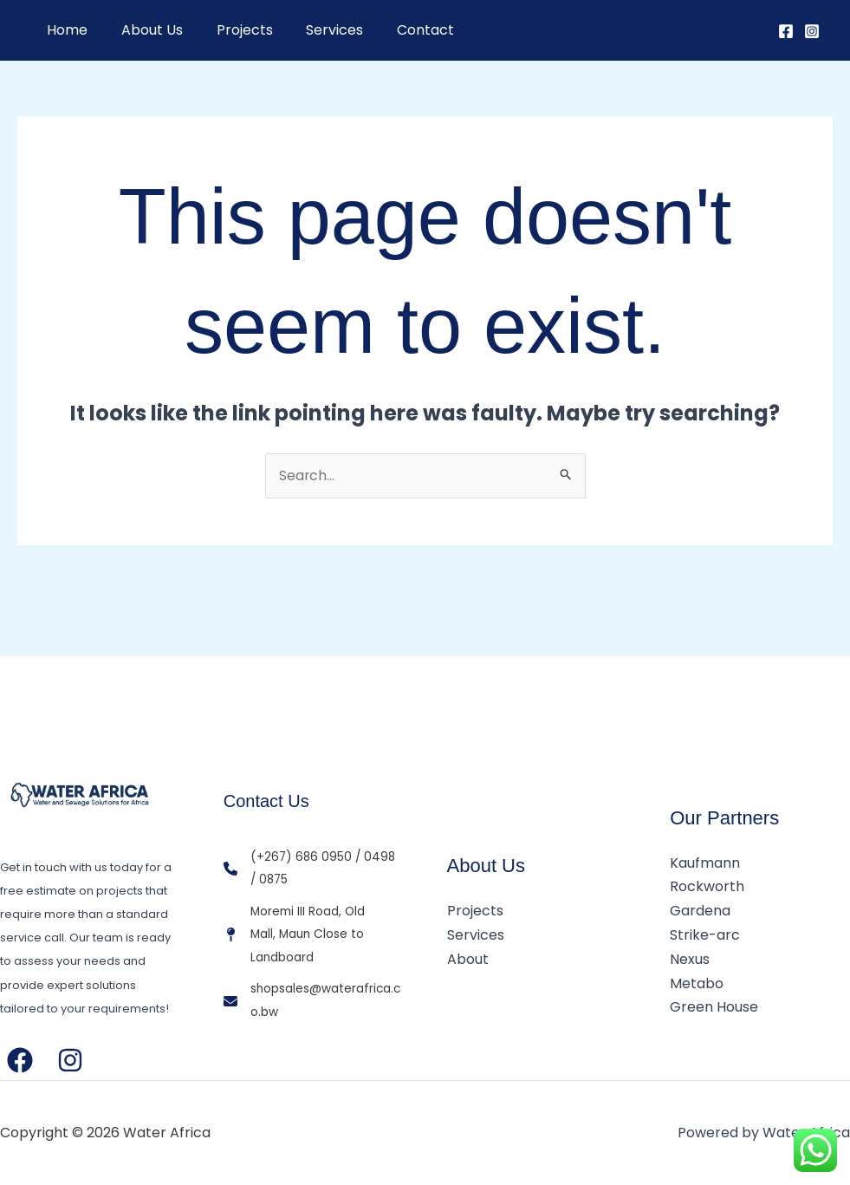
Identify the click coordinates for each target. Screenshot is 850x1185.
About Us (143, 30)
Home (64, 30)
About (468, 959)
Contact (399, 30)
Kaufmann (705, 865)
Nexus (690, 959)
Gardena (700, 911)
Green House (714, 1006)
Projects (230, 30)
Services (314, 30)
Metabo (696, 983)
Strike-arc (705, 936)
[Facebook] (786, 31)
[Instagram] (812, 31)
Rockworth (707, 888)
